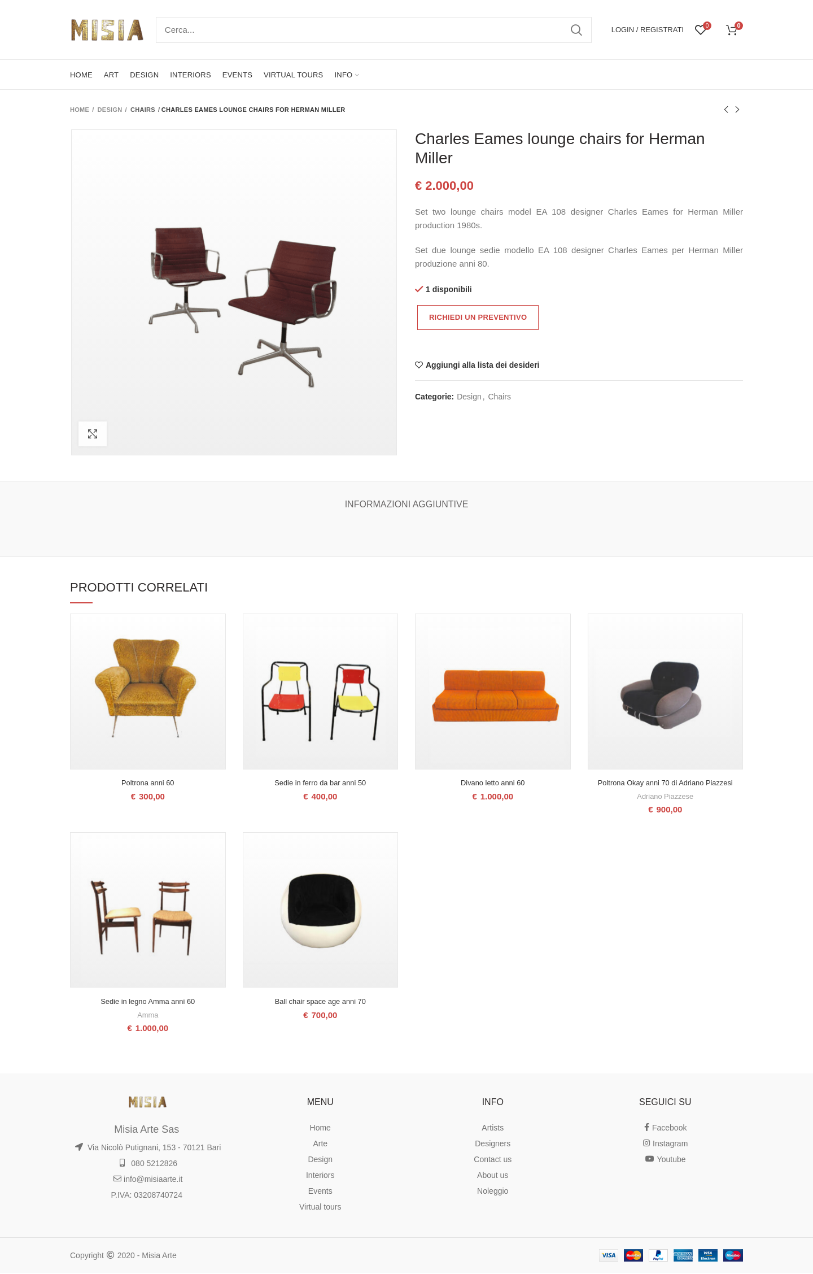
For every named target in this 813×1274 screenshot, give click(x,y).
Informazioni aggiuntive (407, 504)
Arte (320, 1144)
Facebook (665, 1128)
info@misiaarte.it (147, 1180)
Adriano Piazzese (665, 796)
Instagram (665, 1144)
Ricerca (576, 30)
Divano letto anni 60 (493, 783)
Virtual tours (320, 1207)
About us (492, 1176)
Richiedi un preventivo (478, 317)
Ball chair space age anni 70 (320, 1002)
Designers (492, 1144)
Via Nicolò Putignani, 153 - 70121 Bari (148, 1148)
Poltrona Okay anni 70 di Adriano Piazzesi (665, 783)
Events (320, 1192)
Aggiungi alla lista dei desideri (483, 365)
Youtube (665, 1160)
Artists (493, 1128)
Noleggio (492, 1192)
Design (110, 109)
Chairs (142, 109)
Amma (148, 1015)
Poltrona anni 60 (148, 783)
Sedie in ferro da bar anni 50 (320, 783)
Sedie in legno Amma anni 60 (148, 1002)
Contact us (493, 1160)
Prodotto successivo (737, 110)
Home (79, 109)
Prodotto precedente (726, 110)
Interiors (320, 1176)
